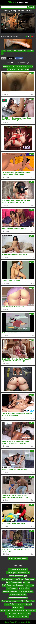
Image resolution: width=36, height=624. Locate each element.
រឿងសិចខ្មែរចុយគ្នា (12, 588)
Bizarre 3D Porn (8, 66)
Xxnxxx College (11, 613)
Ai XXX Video (30, 610)
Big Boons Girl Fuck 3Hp (24, 66)
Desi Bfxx (26, 582)
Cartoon (30, 51)
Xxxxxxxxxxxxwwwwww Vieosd (12, 579)
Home (7, 622)
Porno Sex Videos (24, 613)
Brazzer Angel (29, 579)
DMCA (17, 622)
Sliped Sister (29, 585)
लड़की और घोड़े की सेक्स (10, 591)
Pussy (9, 51)
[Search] (14, 7)
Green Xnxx (30, 601)
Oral (14, 51)
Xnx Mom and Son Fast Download (12, 610)
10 (27, 36)
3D (25, 51)
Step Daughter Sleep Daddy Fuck (18, 573)
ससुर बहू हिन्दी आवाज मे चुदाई (18, 576)
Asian (3, 51)
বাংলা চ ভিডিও (24, 588)
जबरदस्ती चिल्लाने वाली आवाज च (18, 598)
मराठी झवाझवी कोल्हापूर (26, 591)
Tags (12, 622)
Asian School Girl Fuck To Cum (18, 69)
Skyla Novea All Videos (18, 595)
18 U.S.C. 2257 (26, 622)
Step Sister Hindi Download (18, 569)
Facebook (18, 58)
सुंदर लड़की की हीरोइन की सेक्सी (13, 604)
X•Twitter (10, 58)
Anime (20, 51)
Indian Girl (28, 604)
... (2, 53)
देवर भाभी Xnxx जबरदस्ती (14, 582)
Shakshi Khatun (18, 607)
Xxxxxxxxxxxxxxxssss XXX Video (13, 601)
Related (10, 63)
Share (4, 58)
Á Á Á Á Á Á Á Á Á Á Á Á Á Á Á (18, 617)
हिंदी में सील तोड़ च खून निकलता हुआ (12, 585)
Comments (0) (23, 63)
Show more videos (18, 559)
